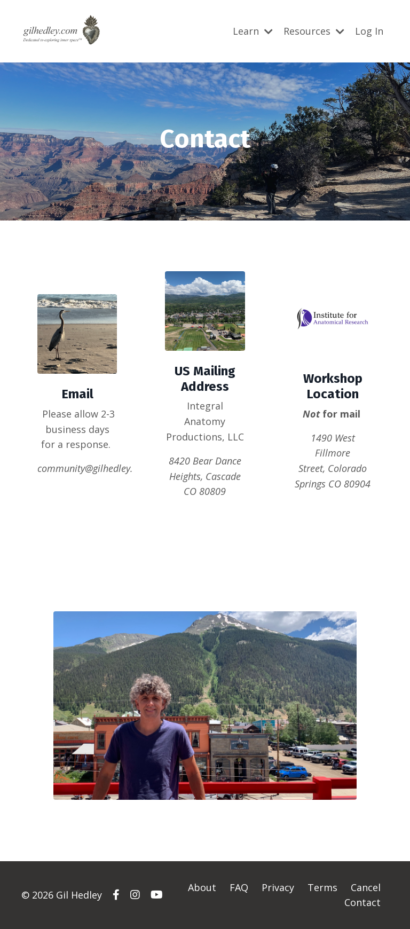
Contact (362, 902)
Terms (322, 887)
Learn (253, 31)
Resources (313, 31)
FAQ (239, 887)
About (202, 887)
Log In (369, 31)
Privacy (278, 887)
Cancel (366, 887)
